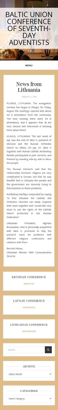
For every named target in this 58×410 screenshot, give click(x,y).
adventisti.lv (29, 307)
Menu (29, 65)
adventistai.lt (29, 331)
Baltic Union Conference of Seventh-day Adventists (29, 28)
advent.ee (29, 283)
